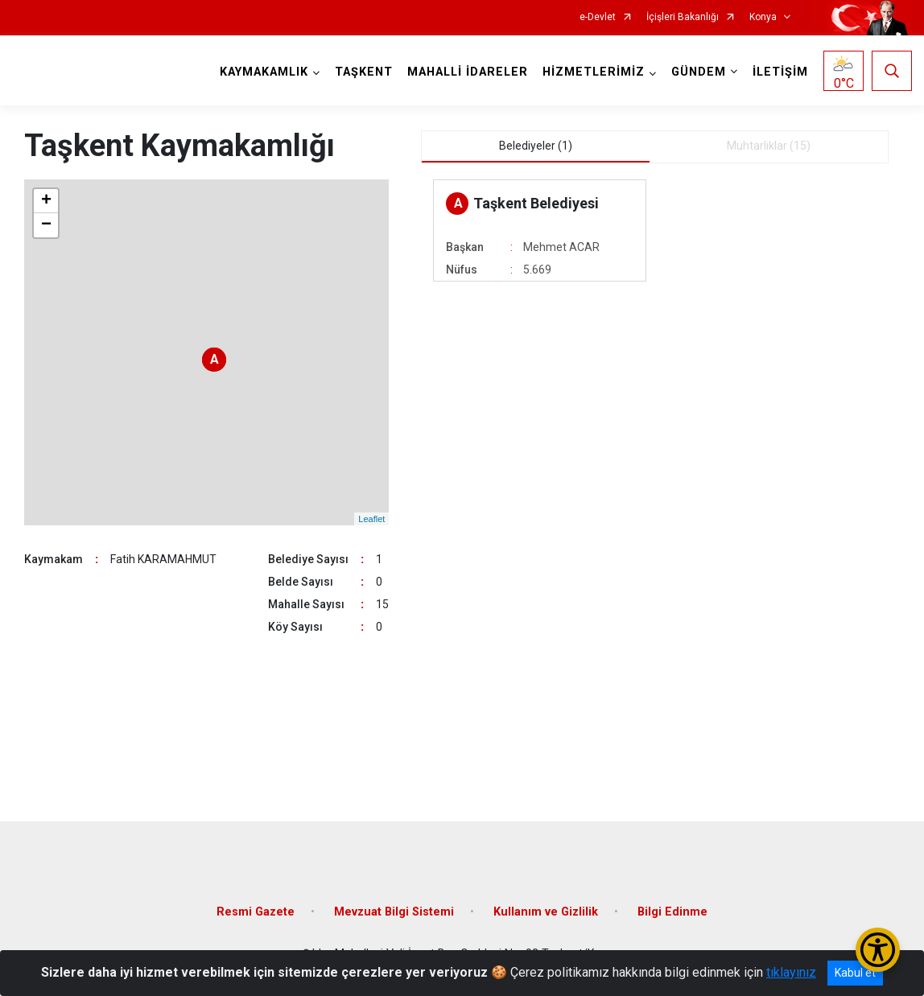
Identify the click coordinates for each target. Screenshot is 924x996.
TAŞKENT (364, 72)
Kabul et (855, 972)
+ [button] (46, 201)
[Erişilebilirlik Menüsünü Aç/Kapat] (878, 950)
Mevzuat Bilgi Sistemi (394, 912)
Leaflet (371, 519)
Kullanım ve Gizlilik (545, 912)
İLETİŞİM (780, 72)
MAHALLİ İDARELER (467, 72)
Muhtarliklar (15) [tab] (769, 145)
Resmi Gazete (256, 912)
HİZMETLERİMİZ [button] (593, 72)
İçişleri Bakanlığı (682, 17)
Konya (763, 17)
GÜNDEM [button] (698, 72)
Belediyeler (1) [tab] (535, 145)
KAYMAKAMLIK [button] (264, 72)
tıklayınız (791, 972)
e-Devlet (598, 17)
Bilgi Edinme (672, 912)
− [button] (46, 225)
